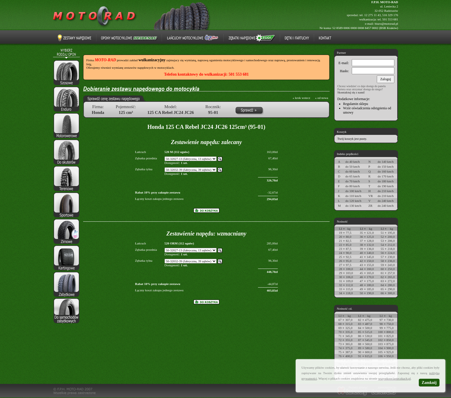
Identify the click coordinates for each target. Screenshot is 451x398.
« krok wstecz (301, 98)
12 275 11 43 (372, 15)
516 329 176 (390, 15)
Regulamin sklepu (355, 104)
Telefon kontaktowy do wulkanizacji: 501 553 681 (206, 74)
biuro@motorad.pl (386, 23)
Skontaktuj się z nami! (351, 92)
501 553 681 (390, 19)
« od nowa (321, 98)
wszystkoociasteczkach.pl (394, 378)
